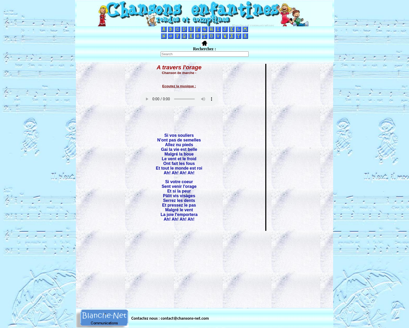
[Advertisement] (204, 267)
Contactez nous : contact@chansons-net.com (170, 318)
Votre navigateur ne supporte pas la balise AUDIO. (179, 99)
